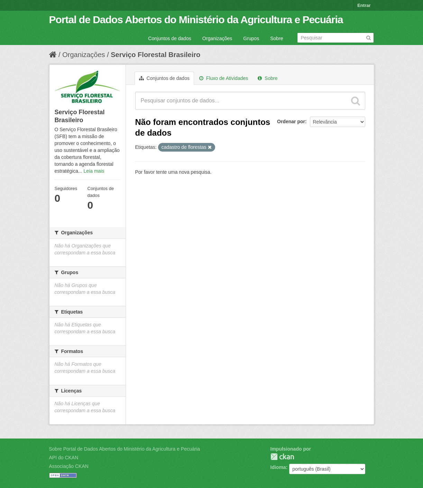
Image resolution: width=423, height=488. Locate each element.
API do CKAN (64, 457)
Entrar (363, 5)
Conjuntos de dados (169, 38)
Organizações (217, 38)
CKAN (282, 456)
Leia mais (94, 171)
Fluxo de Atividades (223, 78)
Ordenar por (291, 121)
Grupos (251, 38)
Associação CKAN (69, 466)
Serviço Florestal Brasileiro (155, 54)
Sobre (276, 38)
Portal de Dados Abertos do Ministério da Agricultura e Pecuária (196, 19)
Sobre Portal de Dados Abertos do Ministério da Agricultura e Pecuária (124, 449)
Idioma (278, 467)
